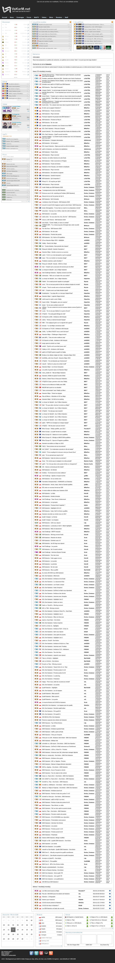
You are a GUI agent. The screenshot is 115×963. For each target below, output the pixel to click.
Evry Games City (104, 944)
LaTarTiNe (87, 75)
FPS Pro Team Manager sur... (11, 176)
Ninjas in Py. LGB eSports (98, 917)
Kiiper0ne (87, 278)
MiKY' (85, 246)
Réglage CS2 (7, 159)
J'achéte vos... (7, 197)
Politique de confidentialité (8, 955)
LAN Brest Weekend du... (10, 171)
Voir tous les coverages (106, 50)
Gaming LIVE (45, 940)
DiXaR (86, 628)
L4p (85, 522)
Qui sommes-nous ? (6, 951)
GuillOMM (87, 734)
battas (86, 505)
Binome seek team (8, 164)
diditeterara (87, 140)
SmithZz (43, 926)
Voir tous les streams (56, 945)
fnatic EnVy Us (71, 926)
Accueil (4, 17)
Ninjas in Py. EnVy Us (97, 926)
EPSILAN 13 (44, 943)
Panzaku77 (87, 428)
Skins (51, 17)
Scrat (85, 537)
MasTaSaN (87, 570)
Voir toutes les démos (107, 928)
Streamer (6, 183)
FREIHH (86, 599)
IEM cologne (7, 173)
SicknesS (87, 746)
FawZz (43, 929)
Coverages (20, 17)
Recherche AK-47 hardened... (11, 190)
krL (42, 920)
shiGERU (86, 240)
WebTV (36, 17)
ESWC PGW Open (46, 937)
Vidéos (44, 17)
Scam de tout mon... (8, 192)
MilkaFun (86, 108)
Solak (23, 959)
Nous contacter (5, 952)
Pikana (86, 546)
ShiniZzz (86, 705)
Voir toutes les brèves (23, 100)
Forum (29, 17)
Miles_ (86, 208)
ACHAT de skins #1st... (9, 195)
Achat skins (7, 199)
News (12, 17)
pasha (43, 917)
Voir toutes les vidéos (23, 130)
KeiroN (86, 493)
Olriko (86, 840)
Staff (66, 17)
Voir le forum (25, 201)
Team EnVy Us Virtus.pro (98, 920)
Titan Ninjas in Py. (96, 923)
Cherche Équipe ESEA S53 (10, 185)
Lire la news (108, 75)
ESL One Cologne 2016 (73, 944)
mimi (42, 923)
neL (85, 681)
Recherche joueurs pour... (10, 178)
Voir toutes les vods (23, 150)
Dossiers (59, 17)
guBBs (86, 475)
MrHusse (86, 199)
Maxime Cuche (88, 461)
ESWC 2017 (89, 944)
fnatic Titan (70, 920)
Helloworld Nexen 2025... (10, 166)
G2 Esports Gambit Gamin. (74, 917)
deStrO (18, 959)
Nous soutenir (5, 954)
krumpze (43, 934)
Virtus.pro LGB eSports (73, 923)
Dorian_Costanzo (89, 187)
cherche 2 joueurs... (8, 168)
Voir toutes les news (65, 50)
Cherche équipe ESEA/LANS (11, 180)
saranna (43, 932)
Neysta (86, 281)
